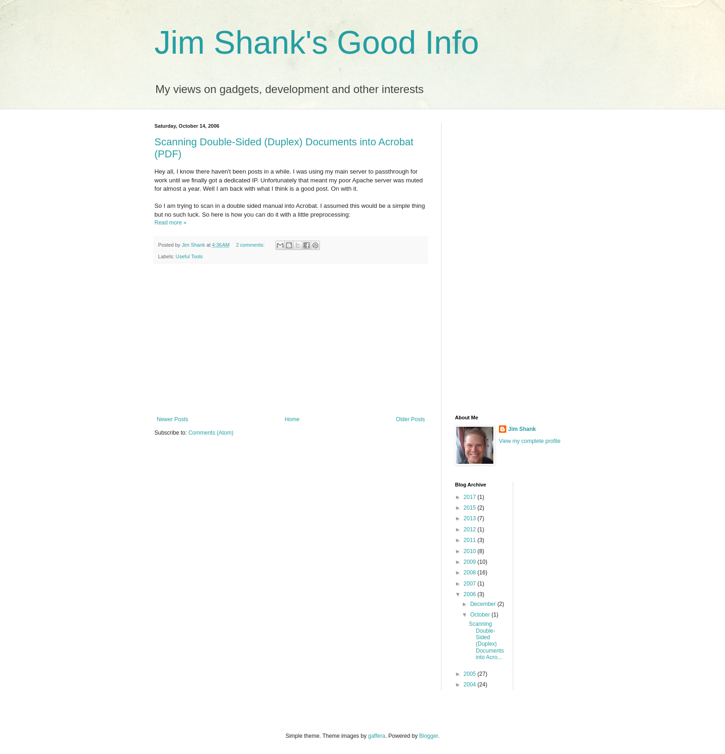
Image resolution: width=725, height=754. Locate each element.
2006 (471, 594)
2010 (471, 551)
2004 (471, 684)
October (481, 614)
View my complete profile (529, 441)
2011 (471, 540)
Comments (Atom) (210, 433)
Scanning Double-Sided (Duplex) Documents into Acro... (486, 641)
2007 (471, 583)
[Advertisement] (290, 340)
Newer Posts (172, 419)
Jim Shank (522, 429)
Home (292, 419)
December (484, 604)
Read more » (170, 222)
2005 (471, 674)
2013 (471, 518)
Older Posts (410, 419)
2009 (471, 562)
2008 (471, 572)
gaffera (376, 736)
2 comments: (251, 245)
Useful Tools (189, 256)
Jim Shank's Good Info (316, 43)
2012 (471, 529)
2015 (471, 508)
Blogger (428, 736)
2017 (471, 497)
